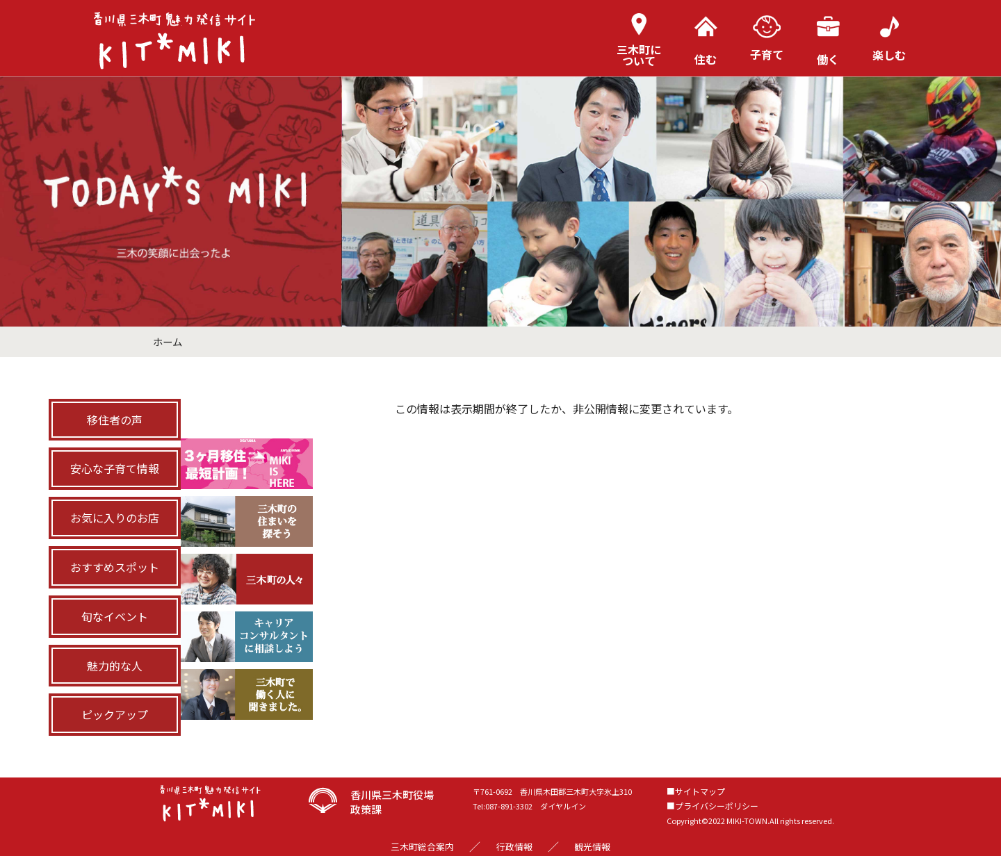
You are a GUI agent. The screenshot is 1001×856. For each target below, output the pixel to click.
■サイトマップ (696, 791)
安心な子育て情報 (114, 468)
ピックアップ (114, 714)
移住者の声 (115, 419)
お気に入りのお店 (114, 517)
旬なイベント (114, 616)
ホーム (167, 341)
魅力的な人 (115, 665)
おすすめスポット (114, 567)
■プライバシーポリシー (712, 806)
